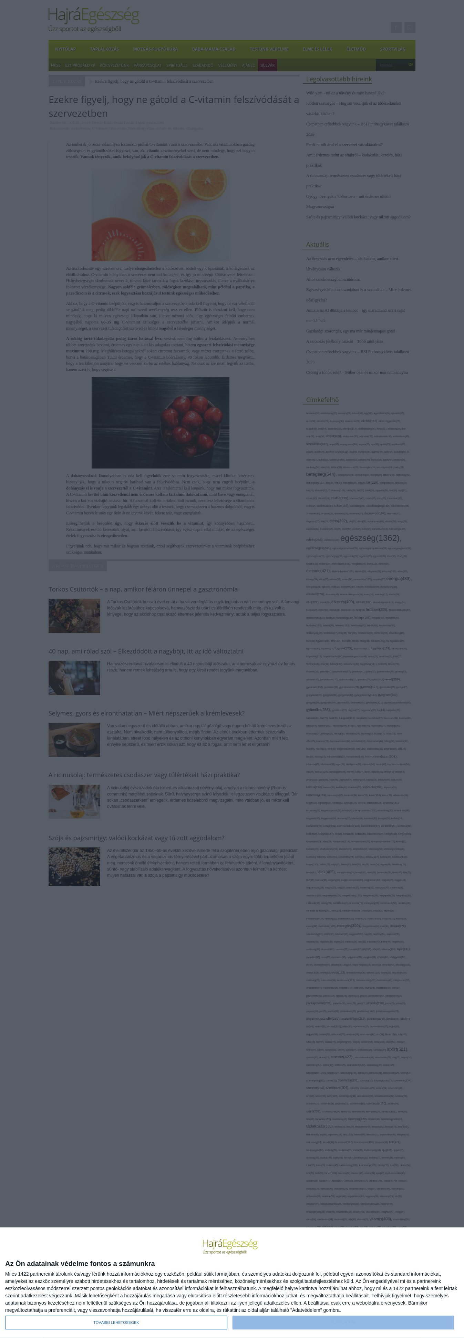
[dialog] (232, 1283)
